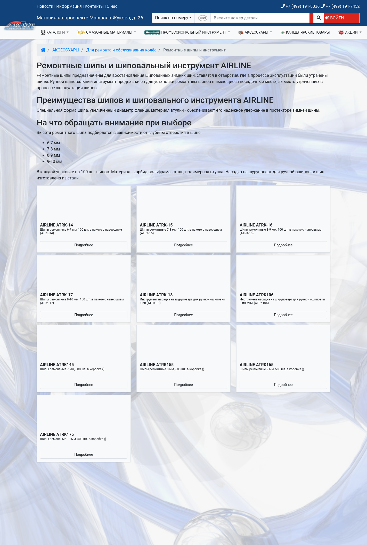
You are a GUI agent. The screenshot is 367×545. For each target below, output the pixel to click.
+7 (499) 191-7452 (340, 6)
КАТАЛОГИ (53, 32)
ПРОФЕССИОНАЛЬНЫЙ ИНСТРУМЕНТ (185, 32)
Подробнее (83, 245)
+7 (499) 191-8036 (300, 6)
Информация (68, 6)
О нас (112, 6)
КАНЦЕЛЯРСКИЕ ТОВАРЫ (305, 32)
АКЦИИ (348, 32)
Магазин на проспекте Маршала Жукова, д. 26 (90, 18)
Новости (45, 6)
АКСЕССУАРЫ (253, 32)
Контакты (94, 6)
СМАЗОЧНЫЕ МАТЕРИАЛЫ (105, 32)
